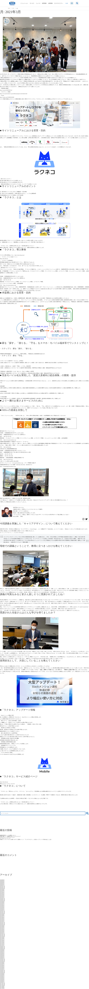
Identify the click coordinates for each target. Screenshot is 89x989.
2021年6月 (2, 940)
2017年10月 (2, 985)
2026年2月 (2, 884)
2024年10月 (2, 900)
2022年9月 (2, 925)
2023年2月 (2, 920)
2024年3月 (2, 908)
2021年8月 (2, 938)
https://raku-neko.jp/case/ (20, 255)
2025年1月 (2, 897)
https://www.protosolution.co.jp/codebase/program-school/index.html (14, 93)
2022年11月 (2, 923)
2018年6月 (2, 976)
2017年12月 (2, 983)
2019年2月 (2, 968)
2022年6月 (2, 928)
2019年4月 (2, 967)
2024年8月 (2, 902)
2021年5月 (2, 941)
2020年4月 (2, 955)
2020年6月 (2, 952)
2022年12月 (2, 922)
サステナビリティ (58, 3)
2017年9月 (2, 986)
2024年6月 (2, 905)
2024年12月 (2, 898)
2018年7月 (2, 975)
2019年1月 (2, 969)
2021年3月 (2, 943)
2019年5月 (2, 966)
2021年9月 (2, 937)
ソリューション (24, 3)
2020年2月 (2, 957)
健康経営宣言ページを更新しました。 (9, 835)
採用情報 (44, 3)
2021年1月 (2, 945)
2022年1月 (2, 933)
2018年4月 (2, 978)
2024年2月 (2, 909)
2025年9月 (2, 889)
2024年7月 (2, 903)
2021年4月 (2, 942)
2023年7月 (2, 916)
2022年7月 (2, 927)
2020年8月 (2, 950)
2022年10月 (2, 924)
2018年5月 (2, 977)
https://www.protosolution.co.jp (10, 439)
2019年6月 (2, 965)
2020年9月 (2, 949)
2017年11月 (2, 984)
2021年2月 (2, 944)
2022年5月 (2, 930)
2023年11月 (2, 912)
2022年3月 (2, 932)
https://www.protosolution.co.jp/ (10, 285)
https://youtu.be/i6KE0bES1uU (6, 90)
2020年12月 (2, 946)
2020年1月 (2, 958)
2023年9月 (2, 914)
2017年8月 (2, 987)
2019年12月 (2, 959)
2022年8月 (2, 926)
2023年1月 (2, 921)
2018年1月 (2, 982)
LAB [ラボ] (66, 3)
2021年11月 (2, 935)
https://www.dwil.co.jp (8, 459)
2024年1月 (2, 910)
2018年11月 (2, 971)
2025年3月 (2, 895)
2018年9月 (2, 973)
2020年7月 (2, 951)
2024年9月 (2, 901)
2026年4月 (2, 882)
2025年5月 (2, 893)
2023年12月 (2, 911)
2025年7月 (2, 891)
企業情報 (50, 3)
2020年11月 (2, 947)
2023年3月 (2, 919)
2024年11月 (2, 899)
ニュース (38, 3)
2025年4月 (2, 894)
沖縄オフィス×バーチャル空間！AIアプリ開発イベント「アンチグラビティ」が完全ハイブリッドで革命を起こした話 (27, 839)
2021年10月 (2, 936)
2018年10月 (2, 972)
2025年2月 (2, 896)
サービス (32, 3)
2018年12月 (2, 970)
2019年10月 (2, 961)
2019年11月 (2, 960)
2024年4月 (2, 907)
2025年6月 (2, 892)
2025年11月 (2, 887)
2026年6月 (2, 880)
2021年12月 (2, 934)
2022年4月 (2, 931)
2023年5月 (2, 918)
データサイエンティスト (5, 838)
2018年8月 (2, 974)
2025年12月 (2, 886)
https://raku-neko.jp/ (4, 258)
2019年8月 (2, 963)
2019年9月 (2, 962)
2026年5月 (2, 881)
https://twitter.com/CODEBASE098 (7, 97)
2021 (14, 8)
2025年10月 (2, 888)
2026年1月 (2, 885)
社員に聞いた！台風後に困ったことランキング (11, 836)
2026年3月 (2, 883)
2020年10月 (2, 948)
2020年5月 (2, 953)
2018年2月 (2, 981)
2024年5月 (2, 906)
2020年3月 (2, 956)
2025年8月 (2, 890)
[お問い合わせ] (72, 3)
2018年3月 (2, 980)
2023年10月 (2, 913)
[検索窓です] (77, 3)
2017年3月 (2, 988)
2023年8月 (2, 915)
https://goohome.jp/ (8, 447)
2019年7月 (2, 964)
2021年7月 (2, 939)
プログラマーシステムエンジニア (8, 837)
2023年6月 (2, 917)
